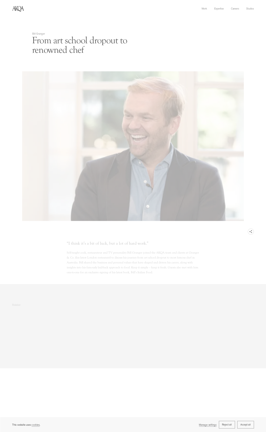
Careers (235, 8)
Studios (250, 8)
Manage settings (208, 425)
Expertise (219, 8)
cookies (35, 425)
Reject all (227, 425)
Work (204, 8)
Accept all (245, 425)
